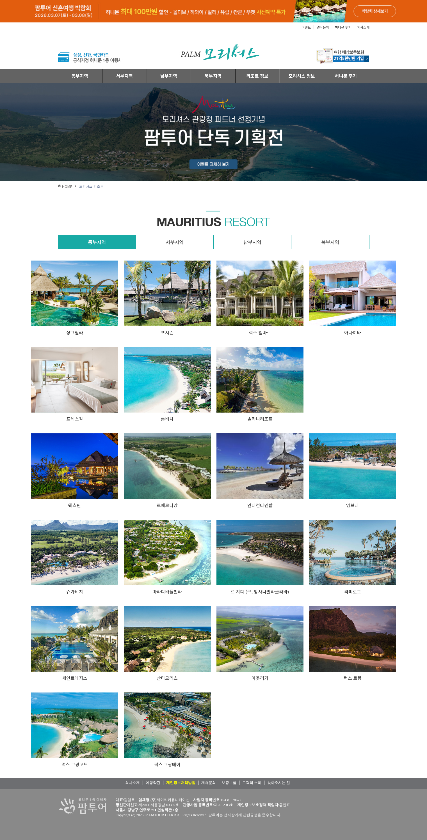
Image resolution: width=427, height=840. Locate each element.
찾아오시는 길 (278, 783)
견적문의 (323, 27)
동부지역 (79, 75)
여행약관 (153, 783)
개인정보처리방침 (180, 783)
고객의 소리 (251, 783)
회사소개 (363, 27)
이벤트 (306, 27)
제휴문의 (208, 783)
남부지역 (168, 75)
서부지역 (124, 75)
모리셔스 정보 (302, 75)
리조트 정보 (257, 75)
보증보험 (229, 783)
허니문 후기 (343, 27)
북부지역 (213, 75)
